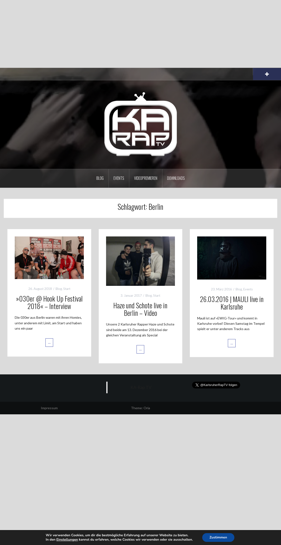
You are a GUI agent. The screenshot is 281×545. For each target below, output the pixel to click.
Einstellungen (67, 539)
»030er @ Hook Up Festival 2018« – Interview (49, 302)
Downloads (176, 178)
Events (119, 178)
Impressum (49, 408)
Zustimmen (218, 537)
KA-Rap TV (140, 387)
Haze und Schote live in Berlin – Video (140, 309)
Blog (100, 178)
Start (66, 289)
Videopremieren (145, 178)
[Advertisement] (140, 34)
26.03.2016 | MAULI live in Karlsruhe (232, 302)
